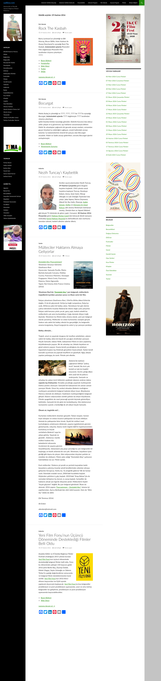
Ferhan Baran (7, 162)
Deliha (68, 205)
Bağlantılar (6, 57)
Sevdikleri (6, 204)
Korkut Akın (7, 168)
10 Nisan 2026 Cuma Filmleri (116, 105)
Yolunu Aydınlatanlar (9, 218)
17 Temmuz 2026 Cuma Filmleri (117, 147)
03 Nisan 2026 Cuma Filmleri (116, 101)
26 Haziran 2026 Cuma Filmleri (117, 138)
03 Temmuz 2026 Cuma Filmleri (117, 142)
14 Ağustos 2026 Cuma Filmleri (117, 151)
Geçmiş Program (114, 2)
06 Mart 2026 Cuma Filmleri (116, 77)
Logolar (5, 101)
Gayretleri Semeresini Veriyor (12, 196)
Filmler (124, 2)
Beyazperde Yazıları (9, 62)
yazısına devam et (47, 77)
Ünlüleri (5, 210)
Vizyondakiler (81, 2)
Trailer (43, 69)
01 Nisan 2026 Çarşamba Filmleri (117, 97)
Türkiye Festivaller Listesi (10, 117)
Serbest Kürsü (7, 176)
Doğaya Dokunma (112, 233)
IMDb (43, 71)
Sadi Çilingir (57, 32)
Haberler (41, 168)
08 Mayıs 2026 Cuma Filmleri (116, 126)
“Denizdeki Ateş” (60, 292)
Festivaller (109, 242)
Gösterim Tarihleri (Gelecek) (66, 2)
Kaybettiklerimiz (8, 93)
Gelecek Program (92, 2)
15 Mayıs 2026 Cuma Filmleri (116, 130)
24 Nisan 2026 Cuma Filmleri (116, 118)
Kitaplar (108, 266)
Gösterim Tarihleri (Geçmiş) (48, 2)
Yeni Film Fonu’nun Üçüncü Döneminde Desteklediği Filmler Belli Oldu (65, 539)
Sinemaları (6, 207)
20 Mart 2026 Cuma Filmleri (116, 89)
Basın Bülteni (46, 60)
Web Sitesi (45, 66)
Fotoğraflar (45, 63)
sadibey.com (9, 2)
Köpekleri (6, 199)
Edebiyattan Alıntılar (9, 73)
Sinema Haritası (8, 106)
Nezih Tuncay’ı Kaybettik (58, 172)
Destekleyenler (7, 68)
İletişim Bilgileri (133, 2)
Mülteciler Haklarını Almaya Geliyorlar (61, 249)
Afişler (5, 54)
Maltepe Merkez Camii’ (60, 216)
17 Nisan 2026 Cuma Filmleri (116, 109)
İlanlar (5, 90)
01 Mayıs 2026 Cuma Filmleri (116, 122)
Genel (108, 250)
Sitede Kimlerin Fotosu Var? (11, 109)
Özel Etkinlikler (111, 270)
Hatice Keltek (7, 165)
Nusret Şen (6, 171)
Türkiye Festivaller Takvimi (11, 120)
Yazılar (41, 243)
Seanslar (109, 275)
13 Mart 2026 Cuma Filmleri (116, 85)
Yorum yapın (68, 32)
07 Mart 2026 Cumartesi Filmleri (117, 81)
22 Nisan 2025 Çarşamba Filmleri (117, 114)
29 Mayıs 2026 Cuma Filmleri (116, 134)
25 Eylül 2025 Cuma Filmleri (116, 155)
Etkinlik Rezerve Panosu (10, 51)
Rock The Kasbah (52, 28)
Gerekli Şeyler (111, 254)
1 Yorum (67, 256)
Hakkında (6, 87)
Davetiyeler (6, 65)
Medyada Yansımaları (9, 202)
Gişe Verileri (110, 258)
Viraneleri (6, 213)
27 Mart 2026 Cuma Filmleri (116, 93)
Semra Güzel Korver (9, 173)
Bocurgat (46, 103)
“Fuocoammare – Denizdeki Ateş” (68, 487)
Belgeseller (110, 225)
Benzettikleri (110, 229)
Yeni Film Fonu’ (44, 559)
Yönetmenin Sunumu (49, 146)
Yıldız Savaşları (7, 215)
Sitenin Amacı (7, 112)
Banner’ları (6, 191)
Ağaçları (5, 188)
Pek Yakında (103, 2)
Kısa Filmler (110, 262)
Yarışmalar (6, 115)
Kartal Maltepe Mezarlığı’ (55, 218)
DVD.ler (109, 237)
